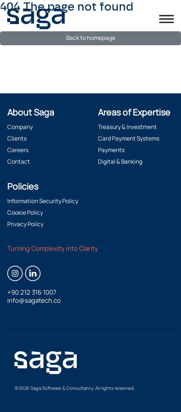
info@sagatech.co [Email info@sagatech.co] (34, 300)
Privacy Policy (25, 224)
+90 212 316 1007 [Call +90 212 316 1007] (31, 292)
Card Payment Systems (128, 138)
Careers (17, 150)
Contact (18, 161)
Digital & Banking (120, 161)
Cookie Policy (25, 212)
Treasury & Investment (127, 127)
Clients (17, 138)
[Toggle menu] (166, 19)
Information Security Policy (42, 201)
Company (20, 127)
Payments (111, 150)
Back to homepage (90, 38)
